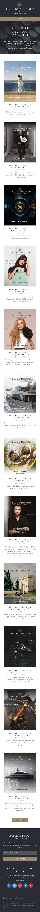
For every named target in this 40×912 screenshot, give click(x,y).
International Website (13, 898)
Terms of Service (27, 905)
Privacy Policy (13, 905)
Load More (20, 820)
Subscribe (20, 859)
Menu (19, 19)
